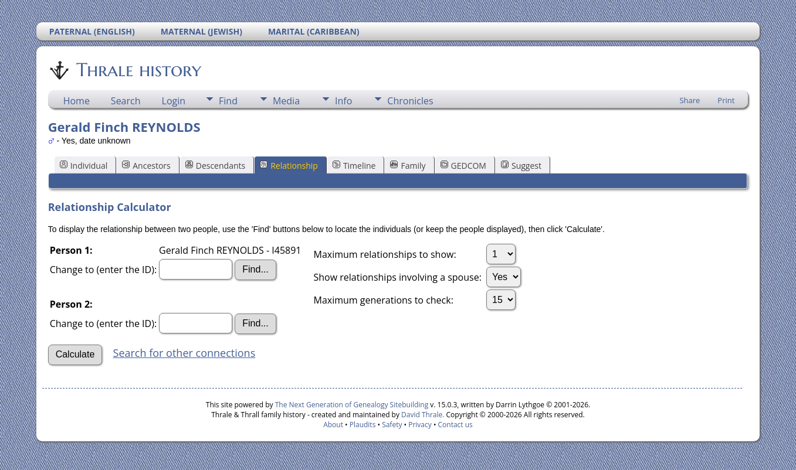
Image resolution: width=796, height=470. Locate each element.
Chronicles (410, 100)
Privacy (420, 425)
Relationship (289, 165)
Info (343, 100)
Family (407, 165)
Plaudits (363, 425)
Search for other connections (184, 353)
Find (228, 100)
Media (286, 100)
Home (76, 100)
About (333, 425)
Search (126, 100)
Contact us (455, 425)
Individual (84, 165)
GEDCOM (463, 165)
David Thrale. (421, 415)
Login (174, 100)
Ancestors (146, 165)
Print (725, 100)
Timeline (354, 165)
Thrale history (137, 69)
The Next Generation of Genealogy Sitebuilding (352, 405)
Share (689, 100)
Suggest (521, 165)
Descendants (215, 165)
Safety (392, 425)
